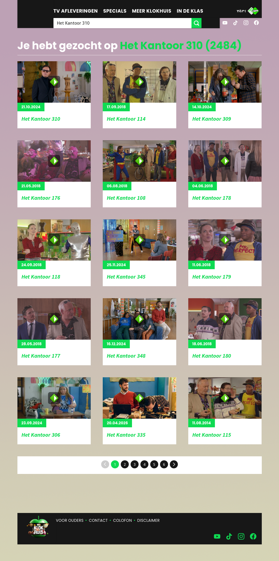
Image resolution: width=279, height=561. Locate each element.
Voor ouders (70, 520)
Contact (98, 520)
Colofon (122, 520)
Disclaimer (148, 520)
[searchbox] (131, 23)
